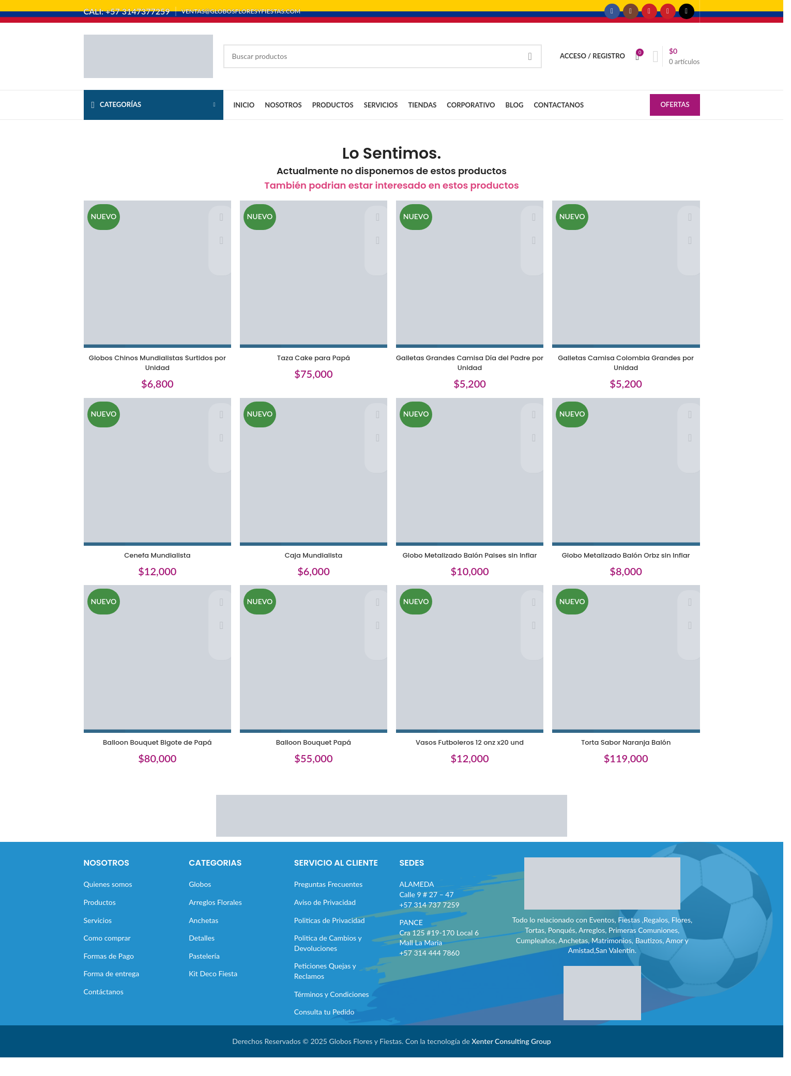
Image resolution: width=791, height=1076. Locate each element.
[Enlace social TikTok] (686, 15)
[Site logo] (148, 63)
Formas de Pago (109, 974)
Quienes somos (108, 902)
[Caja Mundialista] (312, 481)
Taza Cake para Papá (312, 362)
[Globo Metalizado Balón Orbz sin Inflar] (628, 481)
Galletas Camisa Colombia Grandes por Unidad (628, 367)
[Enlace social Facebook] (612, 15)
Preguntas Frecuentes (328, 902)
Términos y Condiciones (331, 1012)
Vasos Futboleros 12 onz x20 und (471, 761)
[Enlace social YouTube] (649, 15)
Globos (200, 902)
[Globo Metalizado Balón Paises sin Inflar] (471, 481)
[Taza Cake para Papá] (312, 281)
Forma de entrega (112, 992)
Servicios (98, 938)
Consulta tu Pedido (324, 1030)
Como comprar (107, 956)
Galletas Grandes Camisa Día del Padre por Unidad (470, 367)
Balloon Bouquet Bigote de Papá (154, 761)
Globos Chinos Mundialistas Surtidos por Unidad (154, 367)
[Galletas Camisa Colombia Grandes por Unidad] (628, 281)
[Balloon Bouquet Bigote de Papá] (155, 680)
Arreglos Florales (215, 920)
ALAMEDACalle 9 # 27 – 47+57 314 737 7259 (430, 912)
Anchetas (203, 938)
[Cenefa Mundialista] (155, 481)
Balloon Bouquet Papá (312, 761)
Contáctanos (104, 1009)
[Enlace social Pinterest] (668, 15)
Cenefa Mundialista (154, 561)
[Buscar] (382, 64)
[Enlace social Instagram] (630, 15)
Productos (100, 920)
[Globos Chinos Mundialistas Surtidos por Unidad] (155, 281)
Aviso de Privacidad (325, 920)
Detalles (202, 956)
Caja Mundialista (313, 561)
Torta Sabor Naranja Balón (629, 761)
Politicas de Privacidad (329, 938)
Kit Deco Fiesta (213, 992)
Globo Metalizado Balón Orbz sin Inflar (628, 561)
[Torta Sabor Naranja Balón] (628, 680)
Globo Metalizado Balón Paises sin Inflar (471, 566)
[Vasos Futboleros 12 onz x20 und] (471, 680)
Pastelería (204, 974)
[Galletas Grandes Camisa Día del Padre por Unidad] (471, 281)
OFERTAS (674, 114)
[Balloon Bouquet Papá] (312, 680)
